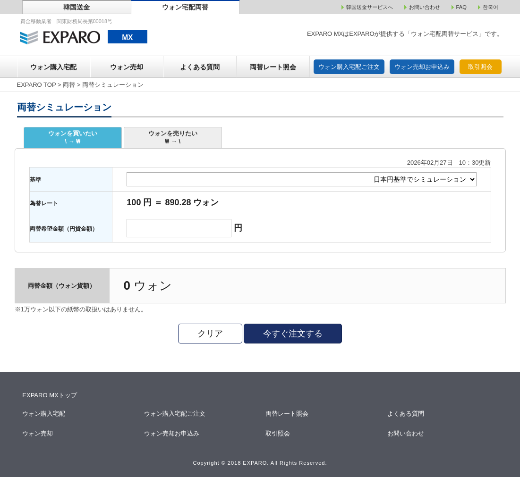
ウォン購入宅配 (53, 67)
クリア (210, 333)
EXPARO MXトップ (49, 395)
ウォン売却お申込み (422, 66)
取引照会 (480, 66)
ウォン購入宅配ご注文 (349, 66)
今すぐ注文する (293, 333)
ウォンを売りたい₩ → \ (172, 137)
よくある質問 (200, 67)
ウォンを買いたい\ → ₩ (72, 137)
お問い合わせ (406, 433)
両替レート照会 (273, 67)
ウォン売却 (126, 67)
